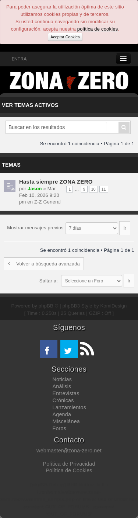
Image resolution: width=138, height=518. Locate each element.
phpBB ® (49, 306)
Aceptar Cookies (64, 37)
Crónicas (63, 400)
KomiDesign (113, 306)
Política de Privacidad (69, 464)
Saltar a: (48, 281)
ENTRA (15, 59)
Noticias (62, 379)
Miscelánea (66, 421)
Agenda (62, 414)
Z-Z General (47, 202)
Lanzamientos (69, 407)
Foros (60, 428)
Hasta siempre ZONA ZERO (56, 181)
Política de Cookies (69, 470)
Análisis (62, 386)
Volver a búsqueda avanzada (44, 264)
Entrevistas (66, 393)
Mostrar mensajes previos (68, 227)
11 (104, 189)
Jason (35, 188)
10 (93, 189)
